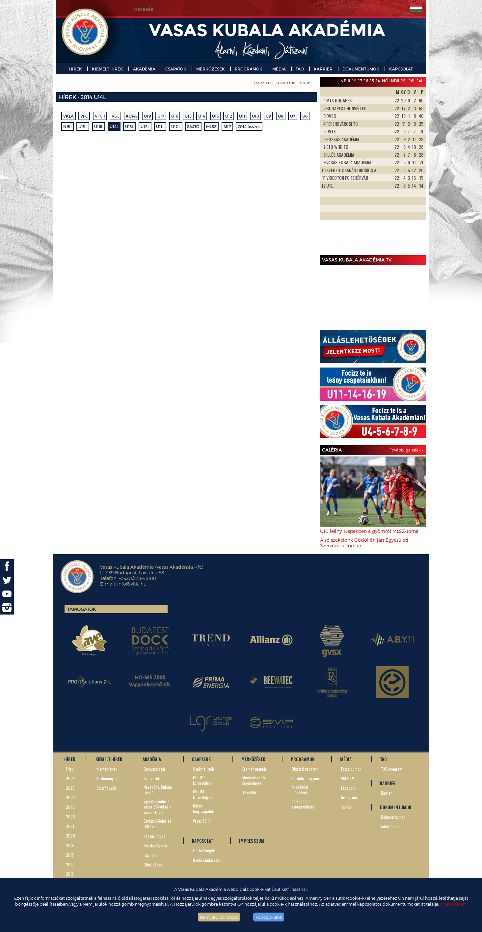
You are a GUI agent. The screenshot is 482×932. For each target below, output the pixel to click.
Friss (69, 769)
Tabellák (249, 792)
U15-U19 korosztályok (202, 780)
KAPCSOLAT (401, 69)
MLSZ (211, 126)
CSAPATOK (175, 69)
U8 (280, 116)
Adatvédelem (453, 903)
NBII (67, 126)
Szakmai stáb (203, 769)
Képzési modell (156, 836)
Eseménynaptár (254, 769)
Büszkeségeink (155, 845)
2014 (283, 83)
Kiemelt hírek (106, 769)
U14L (114, 126)
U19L (82, 126)
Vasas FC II (201, 821)
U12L (145, 126)
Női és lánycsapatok (203, 808)
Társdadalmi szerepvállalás (303, 803)
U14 (201, 116)
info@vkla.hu (132, 584)
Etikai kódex (153, 864)
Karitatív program (305, 778)
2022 (70, 816)
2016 (70, 874)
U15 (188, 116)
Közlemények (106, 778)
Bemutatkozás (155, 769)
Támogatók (81, 609)
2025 (70, 788)
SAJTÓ (193, 126)
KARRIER (323, 69)
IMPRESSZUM (251, 840)
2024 (70, 797)
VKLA (68, 116)
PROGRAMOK (248, 69)
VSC (115, 116)
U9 (268, 116)
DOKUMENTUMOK (360, 69)
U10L (175, 126)
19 (354, 80)
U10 (255, 116)
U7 (292, 116)
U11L (160, 126)
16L (412, 80)
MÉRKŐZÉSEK (210, 69)
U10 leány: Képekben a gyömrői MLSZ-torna (369, 531)
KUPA (131, 116)
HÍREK (75, 69)
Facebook (348, 788)
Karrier (386, 793)
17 (360, 80)
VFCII (100, 116)
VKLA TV (347, 778)
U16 (174, 116)
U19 (147, 116)
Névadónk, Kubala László (158, 789)
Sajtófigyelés (106, 788)
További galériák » (406, 450)
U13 (215, 116)
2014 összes (249, 126)
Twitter (346, 807)
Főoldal (259, 83)
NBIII (345, 80)
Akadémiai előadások (300, 789)
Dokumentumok (393, 817)
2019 (70, 845)
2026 (70, 778)
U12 (228, 116)
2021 (70, 826)
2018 (70, 855)
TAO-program (391, 769)
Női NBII (390, 80)
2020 (70, 835)
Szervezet (151, 778)
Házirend (151, 855)
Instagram (349, 797)
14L (420, 80)
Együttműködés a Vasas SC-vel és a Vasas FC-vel (158, 806)
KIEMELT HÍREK (107, 69)
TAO (300, 69)
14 (378, 80)
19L (404, 80)
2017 (70, 864)
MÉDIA (279, 69)
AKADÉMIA (144, 69)
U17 (160, 116)
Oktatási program (305, 769)
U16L (98, 126)
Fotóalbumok (351, 769)
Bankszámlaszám (206, 860)
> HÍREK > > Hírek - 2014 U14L (283, 83)
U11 (242, 116)
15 (372, 80)
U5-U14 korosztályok (202, 794)
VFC (84, 116)
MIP (227, 126)
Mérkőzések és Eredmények (253, 780)
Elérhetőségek (204, 850)
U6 (305, 116)
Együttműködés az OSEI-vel (157, 823)
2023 (70, 807)
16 (366, 80)
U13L (129, 126)
